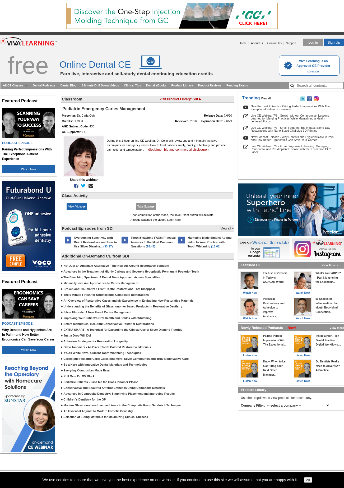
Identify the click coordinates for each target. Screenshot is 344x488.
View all (266, 98)
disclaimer (155, 149)
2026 (193, 121)
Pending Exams (237, 85)
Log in (313, 42)
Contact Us (274, 43)
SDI (84, 131)
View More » (330, 265)
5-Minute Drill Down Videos (100, 85)
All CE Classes (13, 85)
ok (308, 480)
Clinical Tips (132, 85)
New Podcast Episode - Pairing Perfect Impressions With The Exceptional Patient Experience (290, 108)
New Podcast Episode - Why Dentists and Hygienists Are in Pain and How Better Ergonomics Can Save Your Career (292, 138)
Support (291, 43)
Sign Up (334, 42)
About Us (257, 43)
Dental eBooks (156, 85)
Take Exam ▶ (146, 206)
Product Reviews (209, 85)
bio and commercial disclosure (185, 149)
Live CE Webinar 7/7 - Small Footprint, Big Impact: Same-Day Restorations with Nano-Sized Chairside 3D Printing (290, 129)
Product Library (182, 85)
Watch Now (28, 169)
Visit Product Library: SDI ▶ (180, 99)
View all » (227, 228)
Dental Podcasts (44, 85)
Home (243, 43)
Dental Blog (69, 85)
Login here (174, 219)
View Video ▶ (77, 206)
